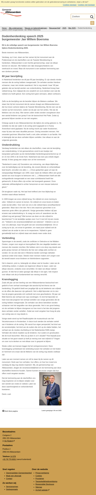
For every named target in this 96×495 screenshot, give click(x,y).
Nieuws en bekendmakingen (36, 28)
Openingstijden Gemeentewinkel (19, 473)
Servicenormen (12, 487)
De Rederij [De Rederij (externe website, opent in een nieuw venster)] (8, 441)
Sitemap (38, 487)
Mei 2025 (72, 28)
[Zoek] (92, 17)
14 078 (13, 456)
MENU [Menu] (92, 23)
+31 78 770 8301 (9, 459)
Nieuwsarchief (54, 28)
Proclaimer (39, 479)
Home (4, 28)
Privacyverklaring (42, 473)
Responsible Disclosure (44, 484)
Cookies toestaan (70, 5)
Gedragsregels (12, 489)
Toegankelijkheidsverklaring (46, 481)
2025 (64, 28)
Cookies (38, 476)
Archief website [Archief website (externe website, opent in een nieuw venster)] (41, 490)
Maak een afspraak (13, 476)
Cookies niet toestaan (86, 5)
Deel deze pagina (11, 411)
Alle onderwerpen (16, 28)
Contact (9, 479)
